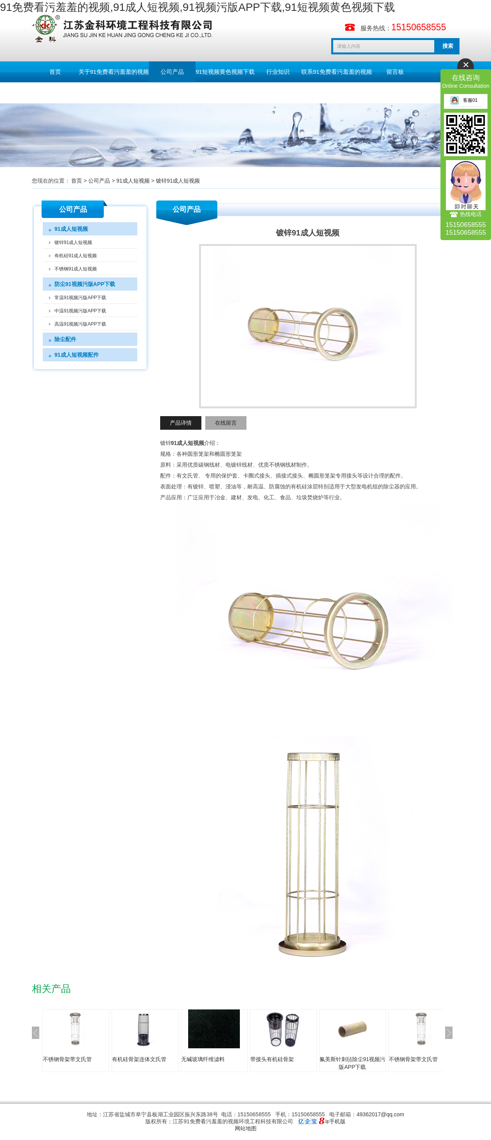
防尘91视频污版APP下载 (84, 284)
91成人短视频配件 (76, 355)
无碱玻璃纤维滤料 (203, 1059)
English (55, 92)
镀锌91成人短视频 (178, 181)
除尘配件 (65, 339)
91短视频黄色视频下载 (225, 71)
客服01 (463, 100)
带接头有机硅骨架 (272, 1059)
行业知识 (278, 71)
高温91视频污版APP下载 (80, 324)
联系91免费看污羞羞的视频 (336, 71)
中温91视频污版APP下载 (80, 311)
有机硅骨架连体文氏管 (139, 1059)
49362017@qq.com (380, 1114)
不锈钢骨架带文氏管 (67, 1059)
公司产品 (172, 71)
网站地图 (246, 1128)
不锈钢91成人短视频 (75, 269)
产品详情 (181, 423)
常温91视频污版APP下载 (80, 297)
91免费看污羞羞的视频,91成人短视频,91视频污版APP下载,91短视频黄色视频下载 (197, 7)
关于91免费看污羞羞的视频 (114, 71)
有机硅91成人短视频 (75, 255)
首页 (55, 71)
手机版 (337, 1121)
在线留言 (226, 423)
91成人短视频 (133, 181)
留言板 (395, 71)
